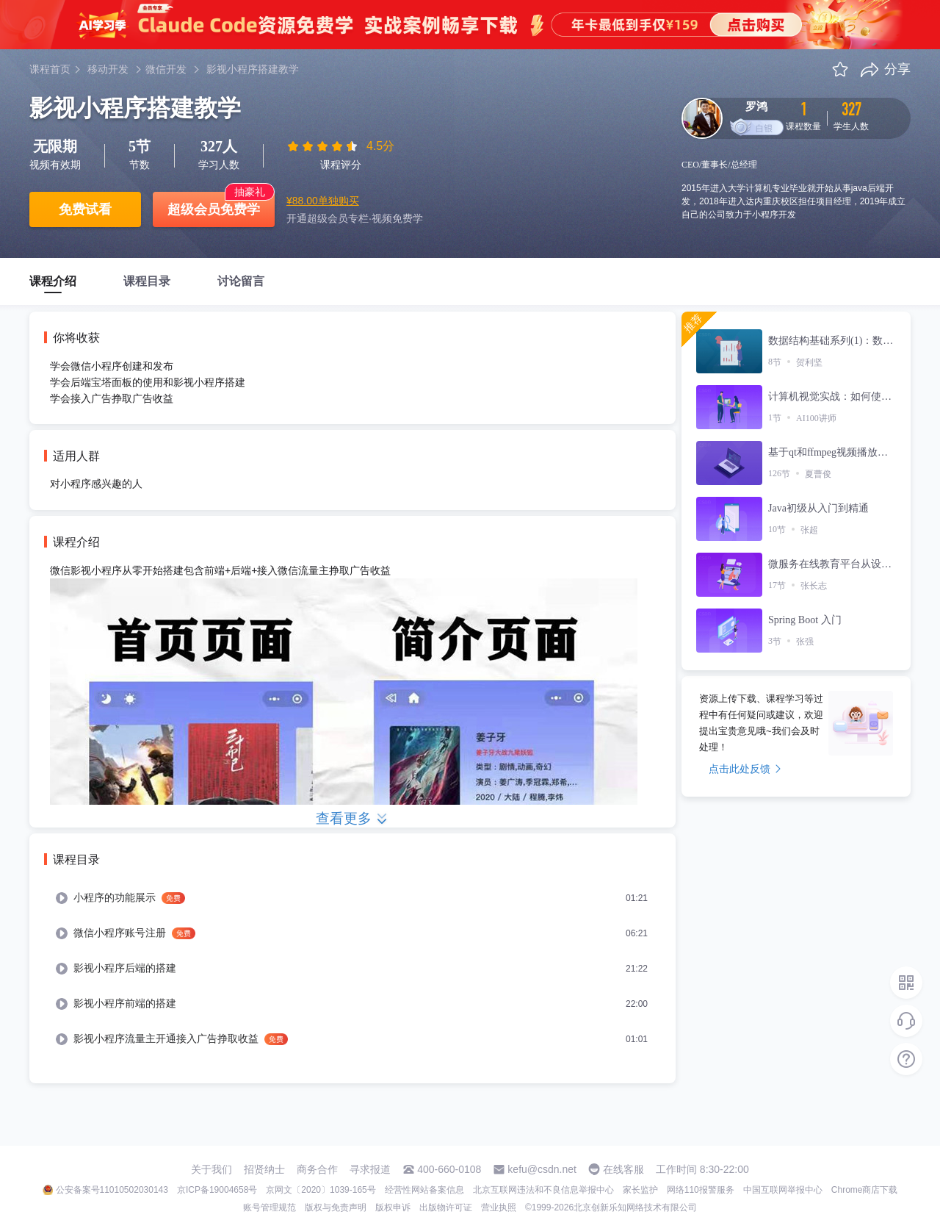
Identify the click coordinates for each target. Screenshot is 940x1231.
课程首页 (49, 69)
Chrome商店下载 (864, 1190)
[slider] (324, 146)
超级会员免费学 (213, 209)
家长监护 (640, 1190)
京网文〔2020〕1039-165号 (320, 1190)
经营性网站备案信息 (424, 1190)
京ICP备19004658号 (217, 1190)
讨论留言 (240, 281)
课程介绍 (52, 281)
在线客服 (623, 1169)
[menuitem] (352, 898)
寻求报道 (370, 1169)
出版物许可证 (445, 1207)
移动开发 (108, 69)
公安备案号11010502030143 (112, 1190)
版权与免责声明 (335, 1207)
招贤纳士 (264, 1169)
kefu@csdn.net (541, 1169)
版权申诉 (393, 1207)
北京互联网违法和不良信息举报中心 (543, 1190)
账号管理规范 (269, 1207)
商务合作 (317, 1169)
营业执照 (498, 1207)
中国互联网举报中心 (782, 1190)
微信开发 (166, 69)
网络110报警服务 (700, 1190)
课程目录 (146, 281)
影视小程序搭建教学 (252, 69)
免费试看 (85, 209)
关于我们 (211, 1169)
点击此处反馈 (745, 769)
